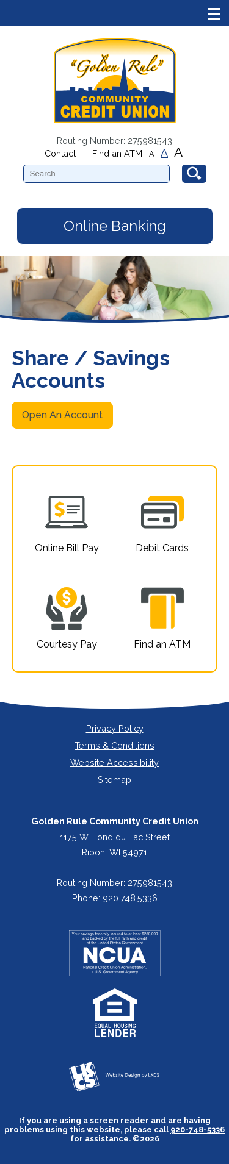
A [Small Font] (151, 154)
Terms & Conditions (114, 745)
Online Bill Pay (67, 522)
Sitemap (114, 779)
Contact (60, 153)
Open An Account (62, 415)
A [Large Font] (178, 152)
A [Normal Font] (164, 153)
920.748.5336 (130, 898)
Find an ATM (117, 153)
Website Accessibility (114, 762)
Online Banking (115, 226)
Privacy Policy (115, 728)
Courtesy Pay (67, 618)
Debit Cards (162, 522)
